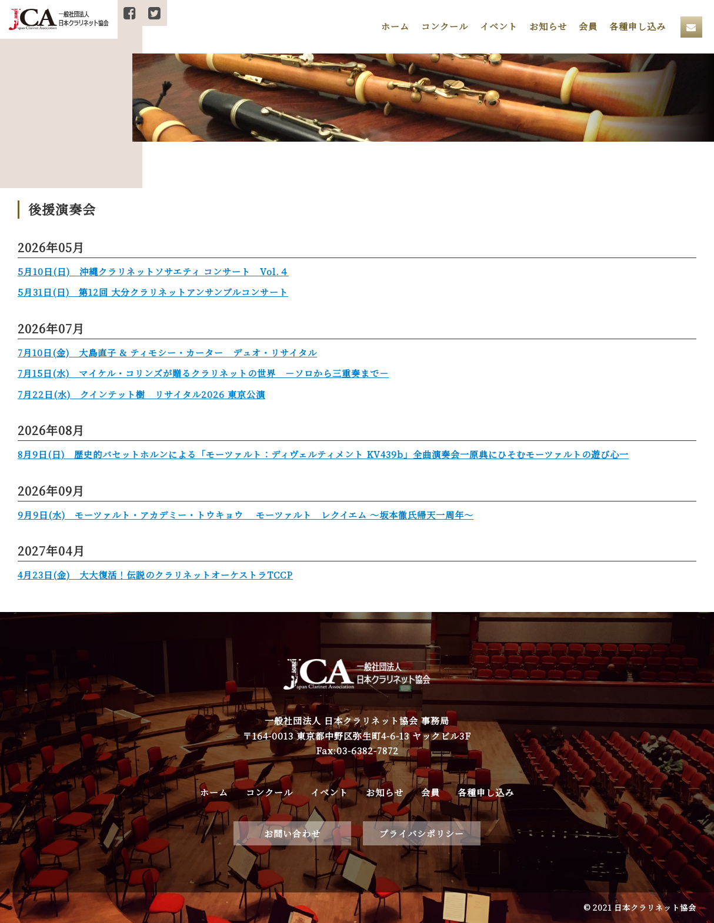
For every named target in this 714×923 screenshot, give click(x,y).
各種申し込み (637, 26)
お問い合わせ (292, 833)
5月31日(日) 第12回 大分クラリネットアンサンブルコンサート (153, 292)
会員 (588, 26)
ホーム (395, 26)
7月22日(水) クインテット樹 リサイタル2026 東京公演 (141, 394)
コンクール (444, 26)
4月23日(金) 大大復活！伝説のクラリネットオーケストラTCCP (155, 574)
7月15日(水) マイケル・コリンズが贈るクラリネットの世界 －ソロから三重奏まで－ (203, 373)
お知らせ (548, 26)
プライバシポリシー (421, 833)
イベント (499, 26)
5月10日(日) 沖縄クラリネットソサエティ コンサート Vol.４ (153, 271)
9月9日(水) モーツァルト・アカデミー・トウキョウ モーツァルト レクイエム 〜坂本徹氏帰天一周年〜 (245, 515)
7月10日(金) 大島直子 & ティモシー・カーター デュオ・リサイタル (167, 352)
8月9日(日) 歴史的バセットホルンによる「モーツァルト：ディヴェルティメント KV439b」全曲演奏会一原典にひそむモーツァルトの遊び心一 (323, 454)
